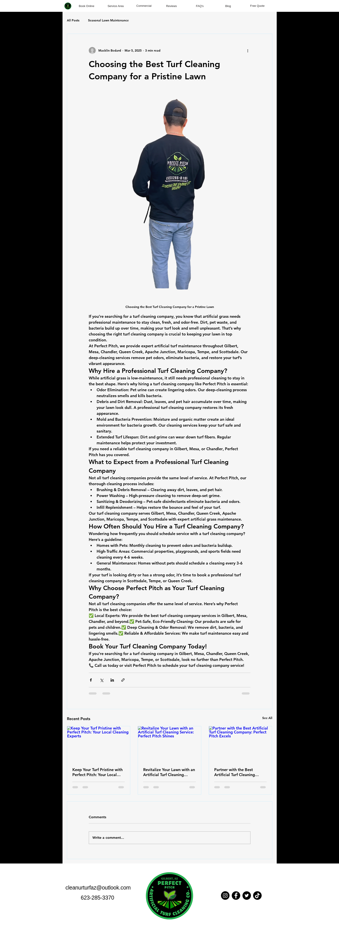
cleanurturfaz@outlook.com (98, 887)
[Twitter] (246, 895)
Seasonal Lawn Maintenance (108, 20)
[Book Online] (86, 6)
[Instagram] (225, 895)
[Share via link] (123, 680)
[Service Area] (115, 6)
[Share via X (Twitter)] (101, 680)
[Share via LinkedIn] (112, 680)
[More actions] (247, 50)
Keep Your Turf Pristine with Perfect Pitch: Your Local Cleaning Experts (97, 772)
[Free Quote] (257, 5)
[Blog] (228, 6)
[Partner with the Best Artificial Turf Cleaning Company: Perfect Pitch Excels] (240, 744)
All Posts (73, 20)
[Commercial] (144, 6)
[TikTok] (257, 895)
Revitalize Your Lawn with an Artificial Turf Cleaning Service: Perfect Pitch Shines (169, 772)
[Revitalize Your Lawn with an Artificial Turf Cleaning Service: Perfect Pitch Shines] (169, 744)
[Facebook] (236, 895)
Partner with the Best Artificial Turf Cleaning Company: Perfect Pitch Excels (235, 772)
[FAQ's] (199, 6)
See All (267, 718)
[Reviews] (171, 6)
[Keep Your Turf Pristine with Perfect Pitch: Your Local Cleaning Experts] (98, 744)
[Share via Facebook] (91, 680)
